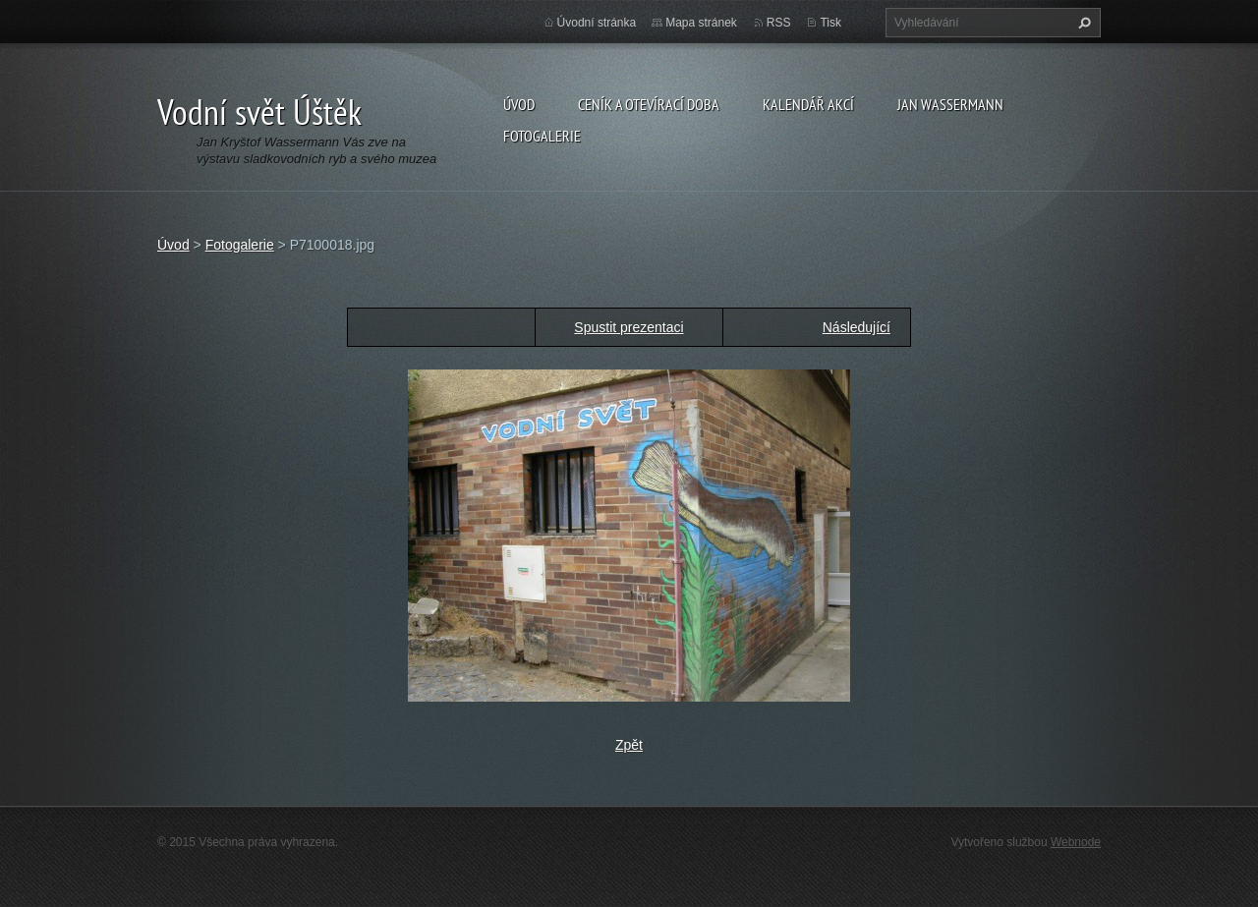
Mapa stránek (701, 22)
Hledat (1082, 22)
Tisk (830, 22)
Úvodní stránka (597, 22)
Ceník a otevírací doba (648, 104)
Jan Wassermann (950, 104)
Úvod (519, 104)
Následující (856, 327)
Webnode (1076, 842)
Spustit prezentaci (628, 327)
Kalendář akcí (808, 104)
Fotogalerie (542, 135)
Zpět (629, 745)
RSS (779, 22)
